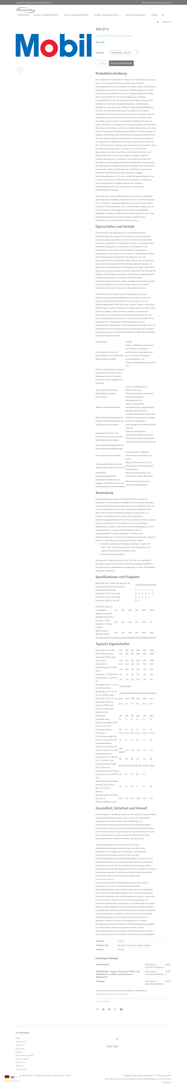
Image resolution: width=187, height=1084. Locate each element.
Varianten (100, 52)
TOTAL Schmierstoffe (47, 18)
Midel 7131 (20, 1062)
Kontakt (19, 1052)
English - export (22, 1059)
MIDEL (154, 18)
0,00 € (167, 24)
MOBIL (120, 941)
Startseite (24, 18)
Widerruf (19, 1066)
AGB (18, 1038)
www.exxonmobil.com (105, 879)
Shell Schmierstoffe (77, 18)
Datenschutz (21, 1041)
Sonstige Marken (136, 18)
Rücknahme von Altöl (24, 1055)
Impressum (20, 1048)
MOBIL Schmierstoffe (107, 18)
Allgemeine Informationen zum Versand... (113, 994)
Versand (128, 35)
